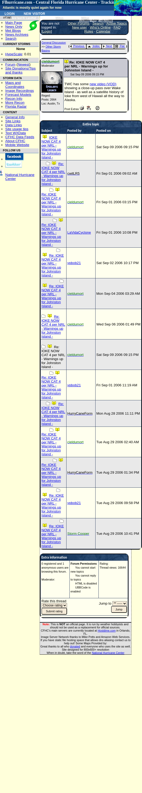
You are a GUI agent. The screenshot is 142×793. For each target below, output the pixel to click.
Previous (77, 46)
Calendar (103, 31)
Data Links (13, 125)
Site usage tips (16, 129)
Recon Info (13, 99)
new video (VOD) (103, 84)
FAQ (117, 27)
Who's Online (100, 27)
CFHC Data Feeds (19, 137)
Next (107, 46)
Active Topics (116, 23)
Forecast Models (18, 95)
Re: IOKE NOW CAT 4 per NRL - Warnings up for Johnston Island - (53, 174)
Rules (88, 31)
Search (10, 38)
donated (75, 646)
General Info (15, 117)
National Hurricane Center (108, 652)
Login (9, 13)
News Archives (16, 35)
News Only (13, 27)
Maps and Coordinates (14, 85)
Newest (23, 64)
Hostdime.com (107, 630)
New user (79, 27)
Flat (120, 46)
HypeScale (13, 54)
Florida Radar (16, 106)
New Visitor (34, 13)
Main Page (13, 23)
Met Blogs (13, 31)
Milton (60, 18)
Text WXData (15, 133)
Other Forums (78, 23)
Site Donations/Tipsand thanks (20, 70)
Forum (10, 64)
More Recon (15, 103)
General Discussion (53, 42)
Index (93, 46)
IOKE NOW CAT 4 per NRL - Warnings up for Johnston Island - (51, 147)
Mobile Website (17, 145)
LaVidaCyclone (79, 232)
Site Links (13, 121)
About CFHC (15, 141)
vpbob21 (74, 263)
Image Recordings (19, 91)
